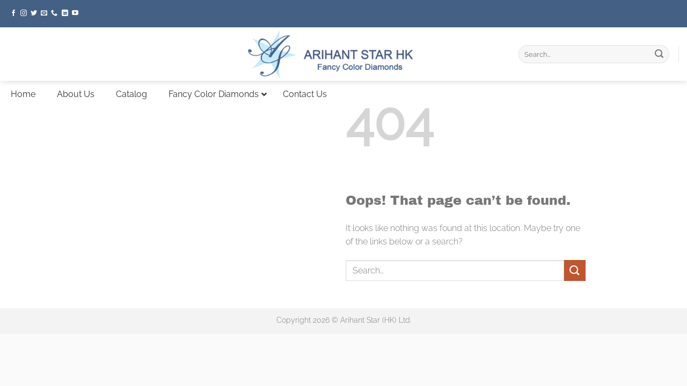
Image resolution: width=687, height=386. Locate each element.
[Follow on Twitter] (34, 13)
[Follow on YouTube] (75, 13)
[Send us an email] (44, 13)
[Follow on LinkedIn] (65, 13)
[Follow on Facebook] (13, 13)
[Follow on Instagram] (23, 13)
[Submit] (659, 54)
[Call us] (54, 13)
